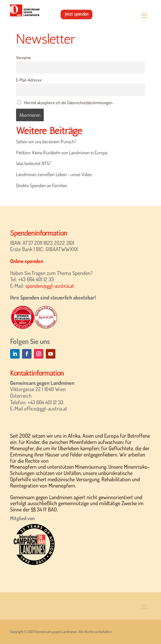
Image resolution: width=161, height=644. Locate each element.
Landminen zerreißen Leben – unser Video (54, 174)
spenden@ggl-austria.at (49, 285)
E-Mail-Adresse (29, 79)
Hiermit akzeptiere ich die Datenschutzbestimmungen (64, 102)
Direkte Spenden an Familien (41, 185)
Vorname (23, 57)
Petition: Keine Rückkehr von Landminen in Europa (61, 153)
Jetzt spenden (76, 14)
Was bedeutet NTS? (33, 163)
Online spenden (26, 261)
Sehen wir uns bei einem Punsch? (46, 142)
